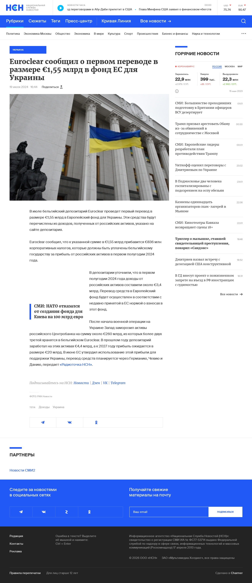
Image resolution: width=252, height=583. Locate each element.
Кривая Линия (116, 21)
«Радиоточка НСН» (76, 364)
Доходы (44, 407)
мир (240, 66)
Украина (58, 407)
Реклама (16, 551)
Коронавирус (186, 66)
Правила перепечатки (25, 573)
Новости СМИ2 (22, 470)
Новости (81, 383)
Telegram (118, 383)
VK (105, 383)
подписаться (225, 512)
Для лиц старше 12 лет (62, 573)
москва (230, 66)
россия (217, 66)
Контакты (16, 544)
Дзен (96, 383)
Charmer (237, 573)
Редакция (16, 536)
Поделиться (52, 87)
